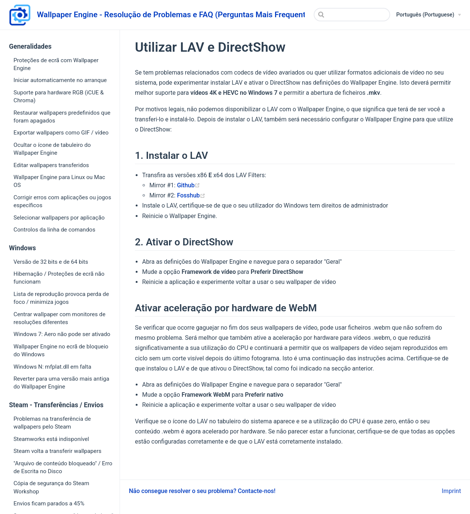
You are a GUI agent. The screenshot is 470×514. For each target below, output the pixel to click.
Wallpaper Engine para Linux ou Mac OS (59, 181)
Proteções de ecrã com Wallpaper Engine (56, 64)
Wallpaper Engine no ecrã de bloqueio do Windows (60, 350)
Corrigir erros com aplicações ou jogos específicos (62, 201)
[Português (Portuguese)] (428, 15)
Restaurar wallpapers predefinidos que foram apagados (62, 116)
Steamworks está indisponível (51, 439)
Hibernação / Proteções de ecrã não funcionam (59, 277)
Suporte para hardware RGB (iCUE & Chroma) (58, 96)
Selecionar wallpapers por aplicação (59, 217)
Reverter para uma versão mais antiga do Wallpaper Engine (61, 382)
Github (188, 185)
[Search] (352, 14)
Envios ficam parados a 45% (48, 503)
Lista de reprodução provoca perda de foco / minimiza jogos (61, 298)
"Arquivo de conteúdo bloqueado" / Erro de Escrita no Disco (62, 467)
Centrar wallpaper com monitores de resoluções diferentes (59, 318)
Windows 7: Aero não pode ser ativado (61, 334)
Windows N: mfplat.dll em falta (52, 366)
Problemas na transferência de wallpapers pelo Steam (52, 422)
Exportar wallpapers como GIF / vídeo (61, 132)
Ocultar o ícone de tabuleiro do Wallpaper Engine (52, 149)
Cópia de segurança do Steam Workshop (51, 487)
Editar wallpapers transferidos (51, 165)
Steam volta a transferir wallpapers (57, 451)
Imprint (451, 491)
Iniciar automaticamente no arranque (60, 80)
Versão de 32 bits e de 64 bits (50, 261)
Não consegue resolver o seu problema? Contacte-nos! (202, 491)
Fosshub (191, 195)
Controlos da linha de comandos (54, 229)
